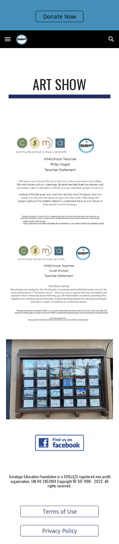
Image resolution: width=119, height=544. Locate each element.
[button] (7, 39)
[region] (59, 15)
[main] (59, 87)
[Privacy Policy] (59, 531)
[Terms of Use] (59, 512)
